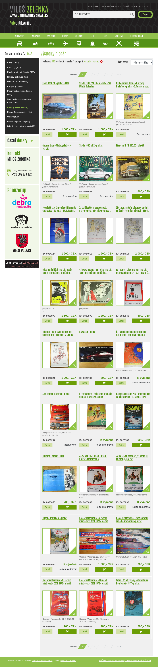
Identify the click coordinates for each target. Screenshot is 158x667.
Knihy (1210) (13, 63)
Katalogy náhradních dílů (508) (21, 72)
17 (108, 75)
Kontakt (143, 6)
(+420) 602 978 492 (68, 661)
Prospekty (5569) (15, 86)
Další (119, 75)
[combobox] (104, 14)
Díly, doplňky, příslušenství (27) (21, 126)
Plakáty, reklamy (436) (17, 107)
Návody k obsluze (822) (17, 77)
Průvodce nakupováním (111, 661)
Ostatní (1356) (13, 117)
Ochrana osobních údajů (138, 661)
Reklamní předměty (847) (18, 121)
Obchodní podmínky (110, 6)
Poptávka (93, 6)
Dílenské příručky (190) (17, 81)
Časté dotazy (130, 6)
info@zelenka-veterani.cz (20, 171)
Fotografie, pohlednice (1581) (20, 112)
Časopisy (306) (14, 67)
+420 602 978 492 (19, 174)
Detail (47, 134)
